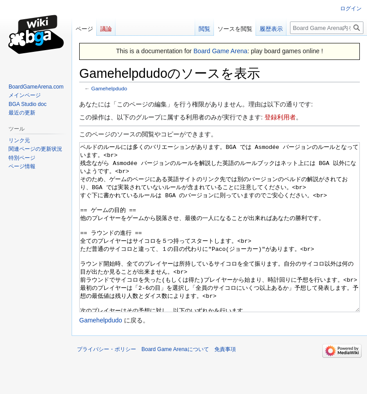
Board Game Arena (220, 51)
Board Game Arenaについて (175, 383)
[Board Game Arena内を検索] (326, 27)
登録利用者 (280, 117)
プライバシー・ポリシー (106, 383)
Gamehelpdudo (109, 88)
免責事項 (225, 383)
